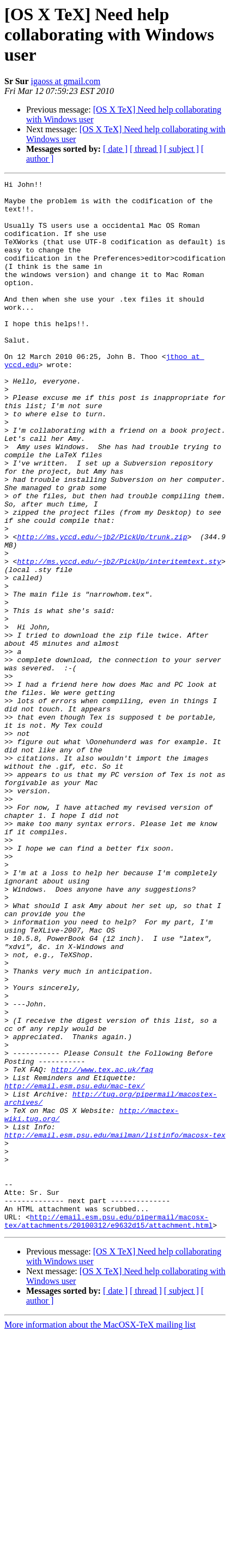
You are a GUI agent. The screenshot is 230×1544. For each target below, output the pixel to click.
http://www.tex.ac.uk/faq (102, 1248)
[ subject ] (181, 149)
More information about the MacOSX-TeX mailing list (100, 1534)
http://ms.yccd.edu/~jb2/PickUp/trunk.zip (102, 609)
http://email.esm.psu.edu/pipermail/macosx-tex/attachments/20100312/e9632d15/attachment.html (108, 1430)
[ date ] (115, 149)
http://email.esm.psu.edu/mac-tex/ (74, 1267)
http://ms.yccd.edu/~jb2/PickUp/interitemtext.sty (119, 638)
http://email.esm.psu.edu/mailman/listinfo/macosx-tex (115, 1326)
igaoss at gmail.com (66, 81)
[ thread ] (146, 149)
